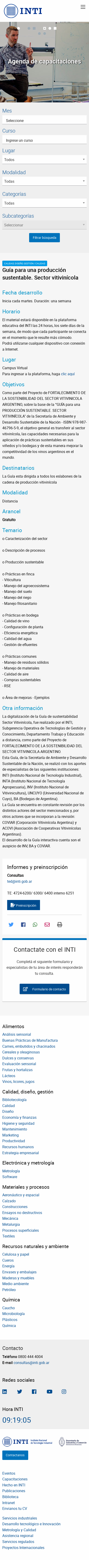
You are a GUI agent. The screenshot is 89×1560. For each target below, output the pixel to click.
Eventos (8, 1473)
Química (9, 1325)
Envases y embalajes (19, 1272)
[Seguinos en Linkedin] (4, 1392)
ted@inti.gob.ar (19, 881)
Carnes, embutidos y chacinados (28, 1046)
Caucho (8, 1307)
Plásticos (9, 1319)
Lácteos (8, 1075)
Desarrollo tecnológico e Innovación (31, 1523)
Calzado (9, 1200)
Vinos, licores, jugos (18, 1081)
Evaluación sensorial (19, 1063)
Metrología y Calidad (19, 1529)
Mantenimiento (14, 1129)
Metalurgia (11, 1224)
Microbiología (13, 1313)
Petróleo (9, 1289)
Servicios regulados (18, 1541)
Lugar (8, 150)
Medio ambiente (15, 1283)
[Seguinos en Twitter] (19, 1392)
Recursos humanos (18, 1146)
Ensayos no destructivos (22, 1212)
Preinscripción (23, 905)
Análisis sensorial (16, 1034)
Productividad (13, 1140)
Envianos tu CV (14, 1508)
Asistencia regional (17, 1535)
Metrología (11, 1171)
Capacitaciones (15, 1479)
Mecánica (10, 1218)
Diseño (8, 1111)
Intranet (8, 1502)
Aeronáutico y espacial (20, 1194)
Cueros (8, 1260)
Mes (7, 110)
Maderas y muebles (18, 1277)
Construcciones (15, 1206)
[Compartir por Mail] (47, 925)
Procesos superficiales (20, 1230)
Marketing (10, 1135)
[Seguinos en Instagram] (64, 1392)
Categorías (14, 193)
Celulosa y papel (15, 1254)
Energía (8, 1266)
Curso (8, 130)
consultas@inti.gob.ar (31, 1362)
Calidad (8, 1105)
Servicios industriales (19, 1518)
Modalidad (14, 172)
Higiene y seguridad (18, 1123)
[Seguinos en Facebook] (34, 1392)
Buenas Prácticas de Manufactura (30, 1040)
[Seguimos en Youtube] (49, 1392)
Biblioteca (10, 1496)
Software (9, 1176)
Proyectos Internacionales (23, 1547)
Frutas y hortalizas (17, 1069)
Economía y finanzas (19, 1117)
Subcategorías (18, 215)
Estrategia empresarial (20, 1152)
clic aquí (68, 373)
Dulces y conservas (18, 1058)
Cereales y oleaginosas (21, 1052)
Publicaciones (13, 1490)
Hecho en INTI (13, 1485)
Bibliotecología (14, 1099)
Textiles (8, 1236)
